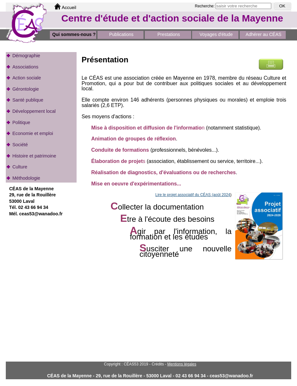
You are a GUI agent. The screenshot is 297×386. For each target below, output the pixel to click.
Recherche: (205, 6)
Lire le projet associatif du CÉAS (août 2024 (192, 195)
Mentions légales (181, 364)
